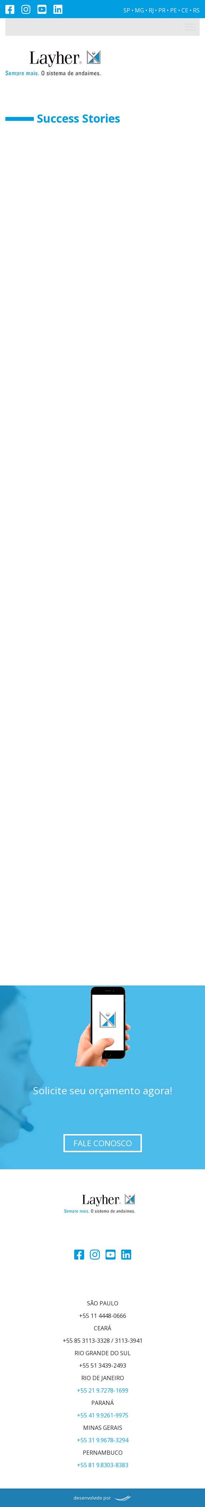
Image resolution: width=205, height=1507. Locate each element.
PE (173, 10)
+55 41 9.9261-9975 (102, 1415)
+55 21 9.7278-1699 (102, 1390)
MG (139, 10)
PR (161, 10)
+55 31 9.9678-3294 (102, 1440)
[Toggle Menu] (190, 26)
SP (126, 10)
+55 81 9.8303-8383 (102, 1465)
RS (196, 10)
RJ (151, 10)
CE (184, 10)
